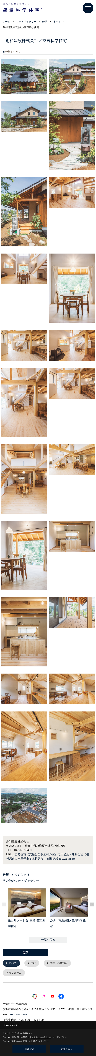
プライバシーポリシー (41, 1037)
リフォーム (15, 972)
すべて (12, 963)
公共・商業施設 (58, 963)
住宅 (33, 963)
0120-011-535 (18, 1014)
